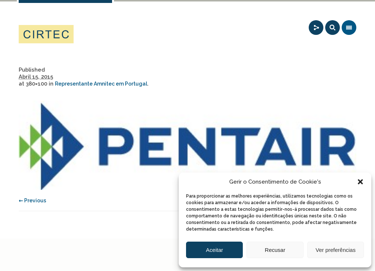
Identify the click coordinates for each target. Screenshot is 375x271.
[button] (360, 181)
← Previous (32, 200)
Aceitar (214, 250)
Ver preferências (336, 250)
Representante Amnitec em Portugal (101, 84)
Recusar (275, 250)
